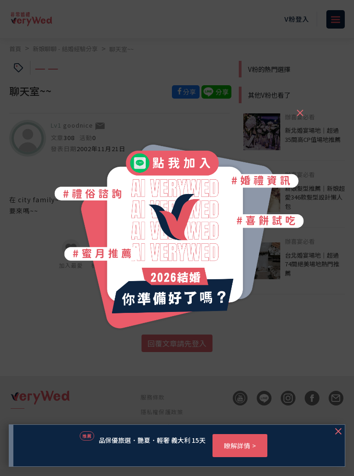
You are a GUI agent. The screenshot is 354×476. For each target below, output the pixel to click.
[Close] (300, 109)
